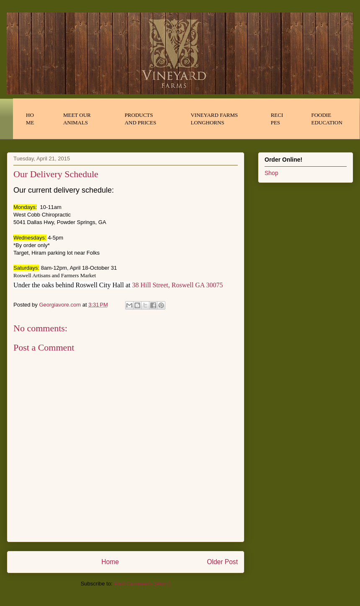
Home (110, 561)
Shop (271, 173)
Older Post (222, 561)
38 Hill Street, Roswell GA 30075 (177, 285)
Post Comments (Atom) (142, 583)
